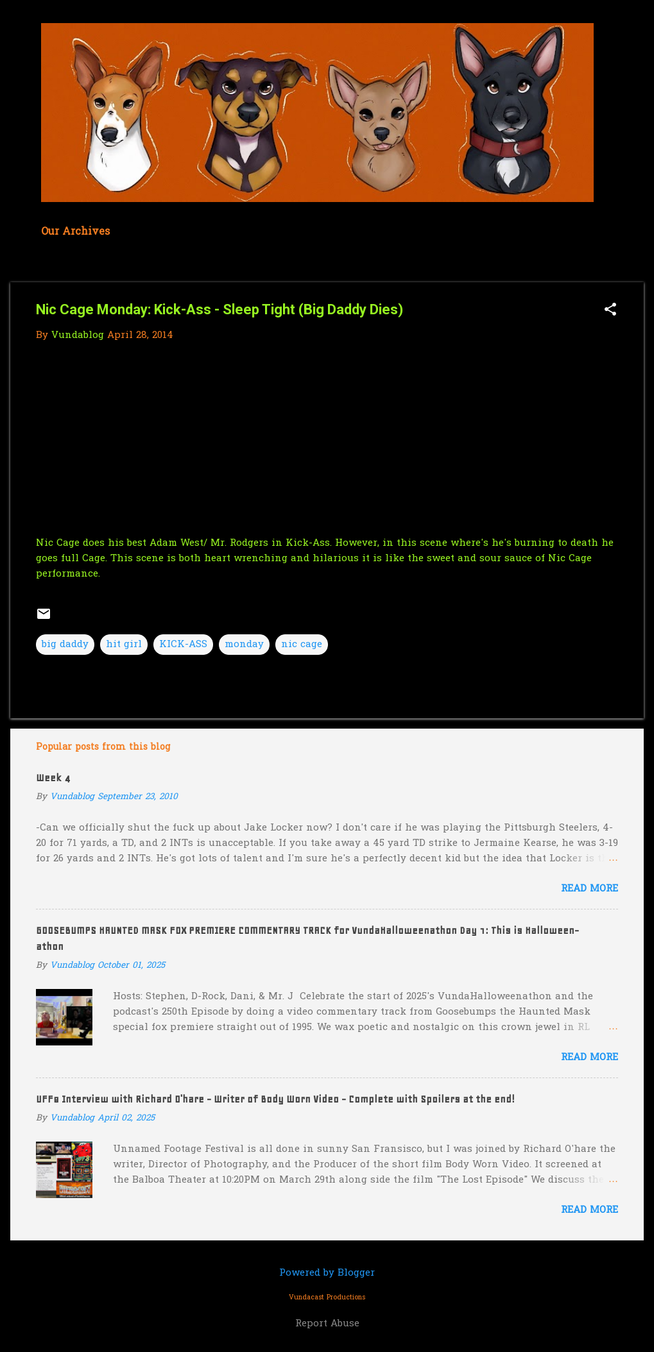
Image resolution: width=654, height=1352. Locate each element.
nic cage (301, 645)
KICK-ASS (183, 645)
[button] (610, 310)
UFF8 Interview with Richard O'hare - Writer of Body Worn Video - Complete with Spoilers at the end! (275, 1099)
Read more (589, 889)
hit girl (124, 645)
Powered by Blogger (327, 1273)
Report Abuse (327, 1324)
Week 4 (53, 778)
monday (244, 645)
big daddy (65, 645)
